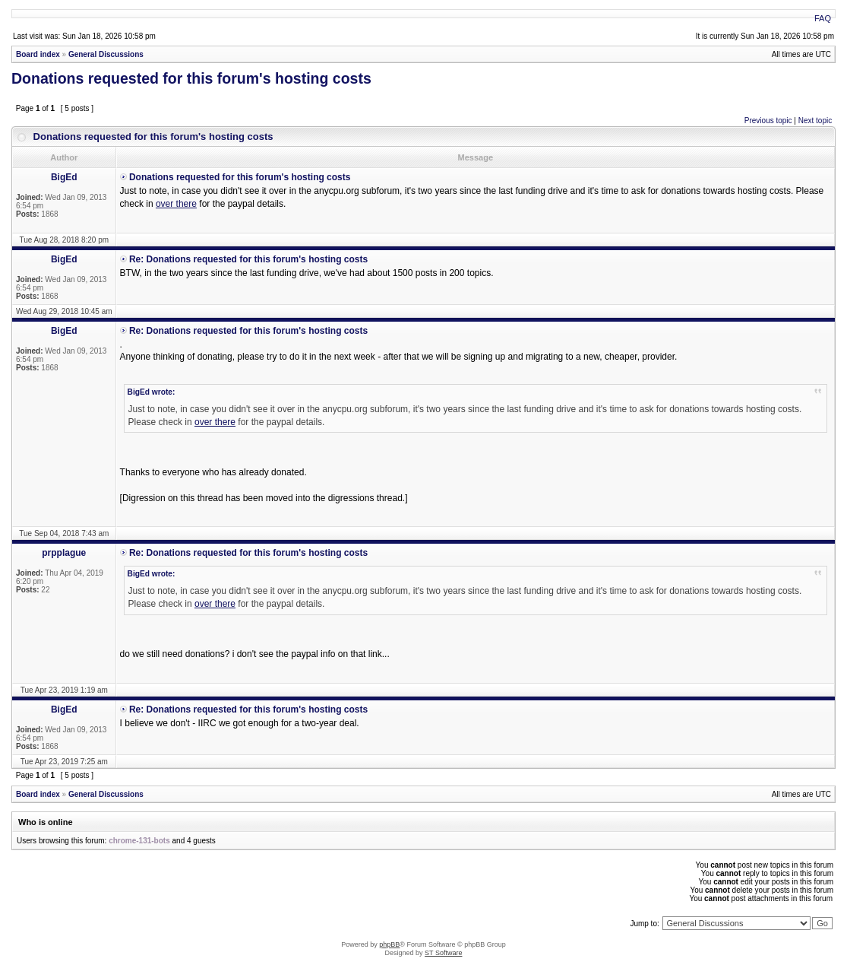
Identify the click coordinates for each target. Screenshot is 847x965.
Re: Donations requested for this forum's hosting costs (248, 259)
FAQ (822, 18)
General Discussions (106, 54)
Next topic (815, 120)
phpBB (389, 944)
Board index (38, 54)
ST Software (443, 953)
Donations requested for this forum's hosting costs (191, 78)
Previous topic (768, 120)
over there (176, 203)
